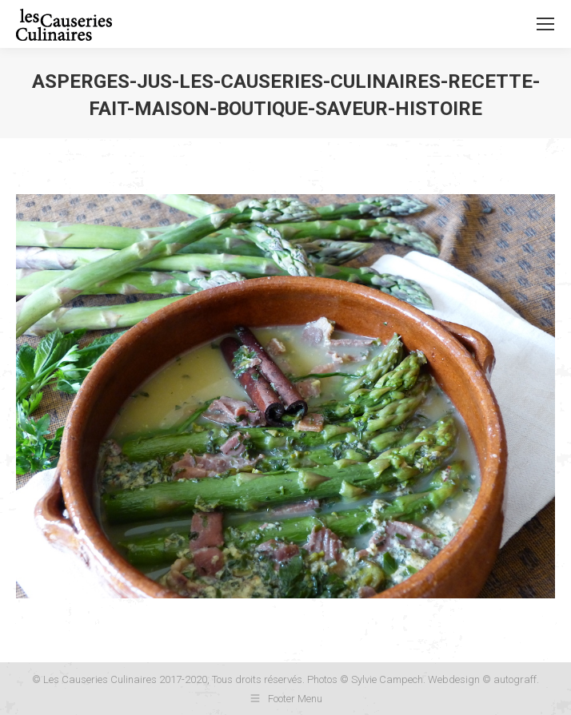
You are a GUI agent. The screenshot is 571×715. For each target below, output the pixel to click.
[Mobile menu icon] (545, 24)
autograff (515, 679)
